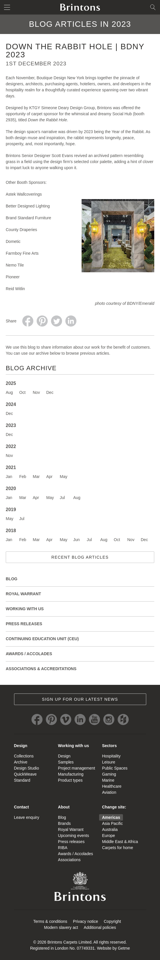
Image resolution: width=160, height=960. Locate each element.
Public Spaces (115, 768)
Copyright (112, 921)
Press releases (24, 623)
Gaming (109, 774)
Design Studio (26, 768)
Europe (108, 835)
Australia (109, 829)
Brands (64, 823)
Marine (108, 780)
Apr (49, 476)
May (63, 476)
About (64, 807)
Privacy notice (85, 921)
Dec (49, 392)
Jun (76, 539)
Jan (9, 476)
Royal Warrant (23, 594)
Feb (22, 476)
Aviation (109, 792)
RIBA (63, 847)
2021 (11, 467)
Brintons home (80, 7)
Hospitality (111, 756)
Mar (36, 476)
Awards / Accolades (29, 653)
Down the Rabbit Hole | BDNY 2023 (75, 50)
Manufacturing (71, 774)
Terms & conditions (50, 921)
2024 (11, 404)
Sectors (109, 745)
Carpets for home (117, 847)
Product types (70, 780)
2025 (11, 383)
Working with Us (25, 608)
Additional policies (100, 927)
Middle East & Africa (120, 841)
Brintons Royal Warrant (80, 886)
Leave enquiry (26, 817)
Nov (36, 392)
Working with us (73, 745)
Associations (69, 859)
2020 (11, 488)
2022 (11, 446)
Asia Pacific (112, 823)
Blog (11, 579)
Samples (66, 762)
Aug (9, 392)
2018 (11, 530)
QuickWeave (25, 774)
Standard (22, 780)
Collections (24, 756)
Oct (22, 392)
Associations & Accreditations (41, 668)
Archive (21, 762)
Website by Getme (113, 948)
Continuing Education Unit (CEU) (42, 638)
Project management (76, 768)
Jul (62, 497)
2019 (11, 509)
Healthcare (112, 786)
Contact (21, 807)
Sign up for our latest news (80, 699)
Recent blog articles (80, 557)
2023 (11, 425)
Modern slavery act (61, 927)
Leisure (108, 762)
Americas (111, 817)
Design (21, 745)
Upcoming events (73, 835)
